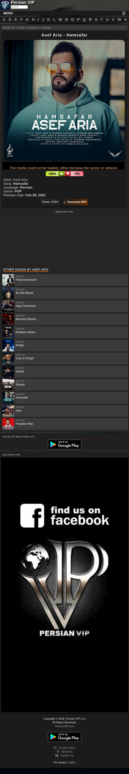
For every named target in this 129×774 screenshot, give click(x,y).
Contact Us (67, 755)
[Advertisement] (64, 239)
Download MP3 (75, 202)
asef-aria (32, 27)
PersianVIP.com (64, 726)
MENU (8, 13)
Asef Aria (20, 180)
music (21, 27)
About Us (66, 751)
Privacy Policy (67, 747)
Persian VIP (9, 27)
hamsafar (46, 27)
